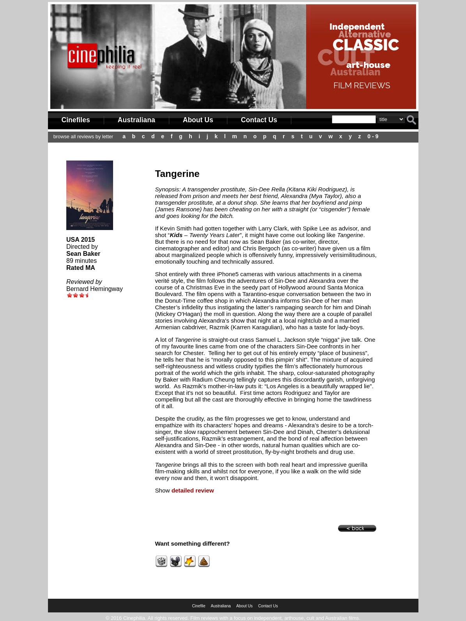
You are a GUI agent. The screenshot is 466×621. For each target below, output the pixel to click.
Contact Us (259, 120)
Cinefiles (76, 120)
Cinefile (198, 606)
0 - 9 (372, 136)
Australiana (136, 120)
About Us (198, 120)
